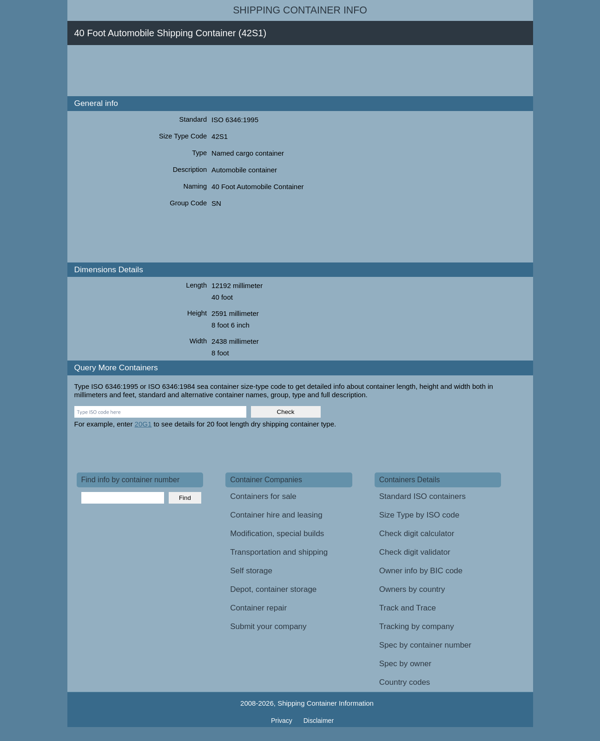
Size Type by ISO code (419, 515)
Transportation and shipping (279, 552)
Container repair (258, 607)
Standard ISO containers (422, 496)
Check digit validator (414, 552)
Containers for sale (263, 496)
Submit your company (268, 626)
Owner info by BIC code (421, 570)
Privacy (282, 720)
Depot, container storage (273, 589)
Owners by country (412, 589)
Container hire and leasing (276, 515)
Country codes (404, 682)
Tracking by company (416, 626)
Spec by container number (425, 645)
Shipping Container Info (300, 10)
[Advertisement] (246, 71)
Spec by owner (405, 663)
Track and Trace (407, 607)
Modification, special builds (277, 533)
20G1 (143, 424)
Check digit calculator (417, 533)
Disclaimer (318, 720)
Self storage (251, 570)
